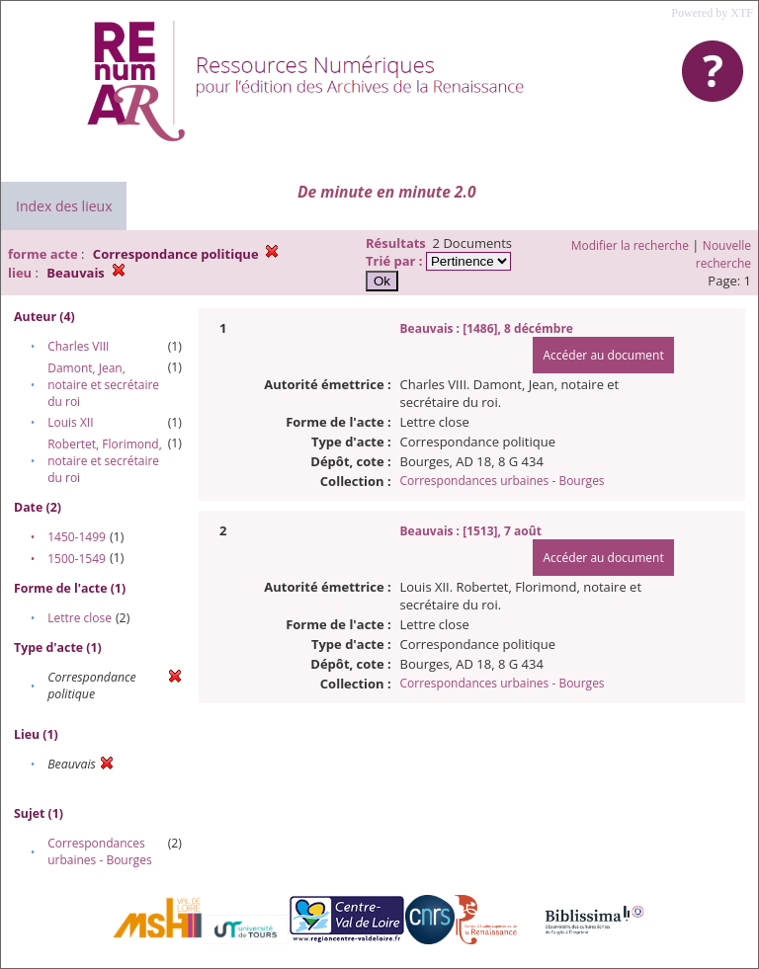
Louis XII (70, 422)
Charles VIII (78, 346)
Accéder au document (603, 355)
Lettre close (79, 617)
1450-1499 (76, 536)
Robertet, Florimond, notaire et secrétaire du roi (104, 461)
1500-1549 (76, 558)
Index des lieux (64, 206)
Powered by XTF (712, 13)
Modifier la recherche (630, 245)
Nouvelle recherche (723, 254)
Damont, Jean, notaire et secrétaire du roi (103, 385)
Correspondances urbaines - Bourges (99, 851)
